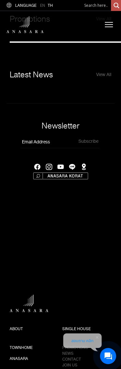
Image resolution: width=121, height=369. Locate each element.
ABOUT (16, 329)
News (68, 353)
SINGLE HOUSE (76, 329)
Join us (69, 365)
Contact (71, 359)
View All (103, 74)
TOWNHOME (21, 347)
